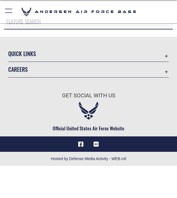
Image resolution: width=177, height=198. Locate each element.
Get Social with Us (88, 95)
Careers (18, 69)
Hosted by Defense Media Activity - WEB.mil (88, 158)
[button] (9, 11)
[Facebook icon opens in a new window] (81, 144)
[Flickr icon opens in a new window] (96, 144)
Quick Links (22, 54)
